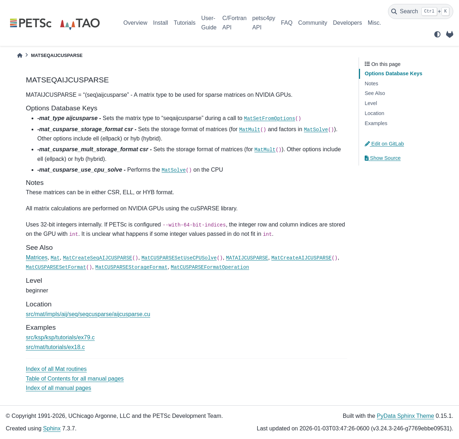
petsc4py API (263, 22)
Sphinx (52, 428)
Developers (347, 23)
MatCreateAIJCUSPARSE (301, 258)
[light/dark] (437, 34)
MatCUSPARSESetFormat (56, 267)
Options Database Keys (393, 73)
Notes (371, 83)
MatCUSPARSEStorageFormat (131, 267)
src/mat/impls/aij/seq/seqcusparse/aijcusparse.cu (88, 314)
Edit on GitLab (384, 144)
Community (312, 23)
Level (371, 103)
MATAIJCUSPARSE (247, 258)
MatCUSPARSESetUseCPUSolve (179, 258)
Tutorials (184, 23)
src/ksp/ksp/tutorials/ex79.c (60, 337)
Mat (55, 258)
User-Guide (209, 22)
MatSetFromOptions (269, 118)
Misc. (374, 23)
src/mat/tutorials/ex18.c (55, 347)
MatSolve (316, 130)
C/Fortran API (234, 22)
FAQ (287, 23)
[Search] (420, 11)
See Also (375, 93)
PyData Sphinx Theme (405, 416)
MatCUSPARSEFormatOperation (210, 267)
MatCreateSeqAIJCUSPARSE (97, 258)
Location (374, 113)
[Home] (19, 55)
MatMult (249, 130)
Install (160, 23)
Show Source (383, 158)
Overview (135, 23)
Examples (376, 123)
